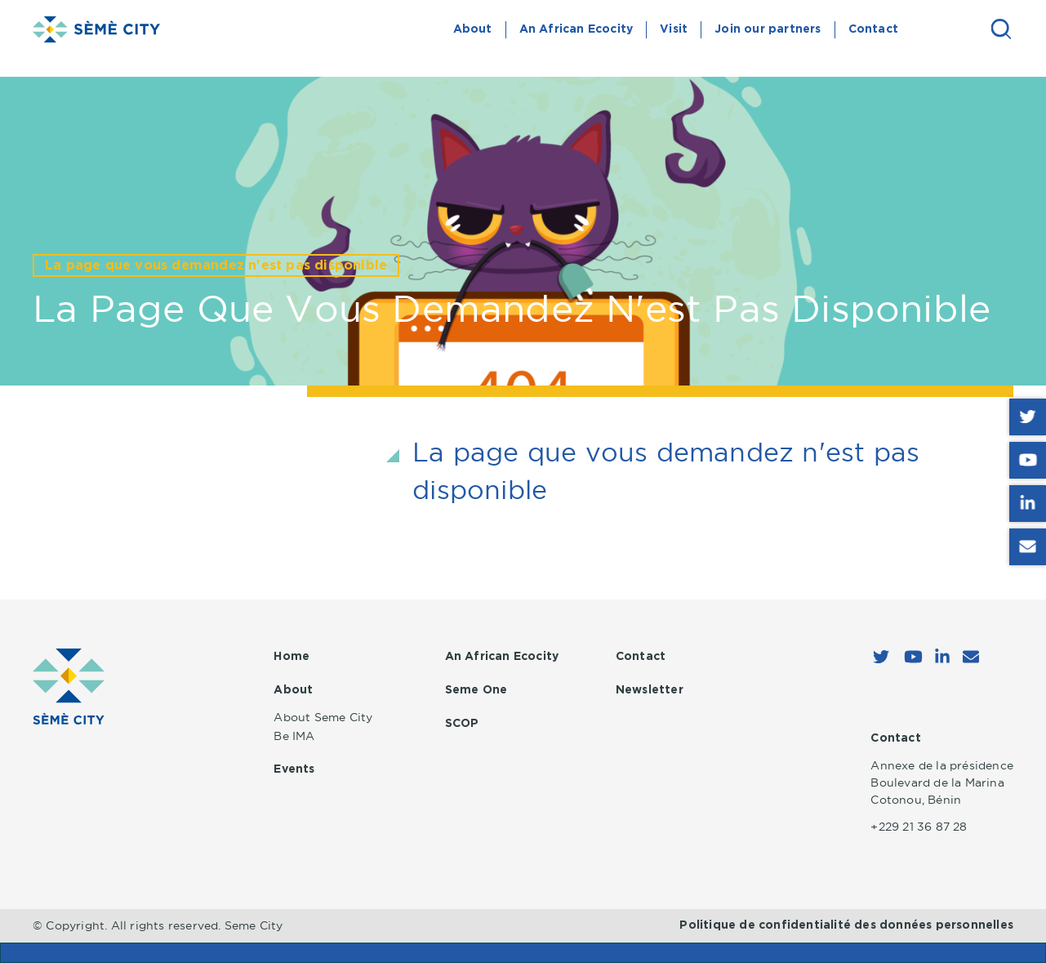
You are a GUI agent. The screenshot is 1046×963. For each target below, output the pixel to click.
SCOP (462, 723)
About (472, 29)
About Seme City (323, 717)
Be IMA (294, 735)
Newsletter (649, 690)
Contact (873, 29)
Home (291, 656)
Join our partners (767, 29)
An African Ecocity (576, 29)
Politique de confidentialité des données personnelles (846, 925)
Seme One (476, 690)
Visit (674, 29)
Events (294, 769)
